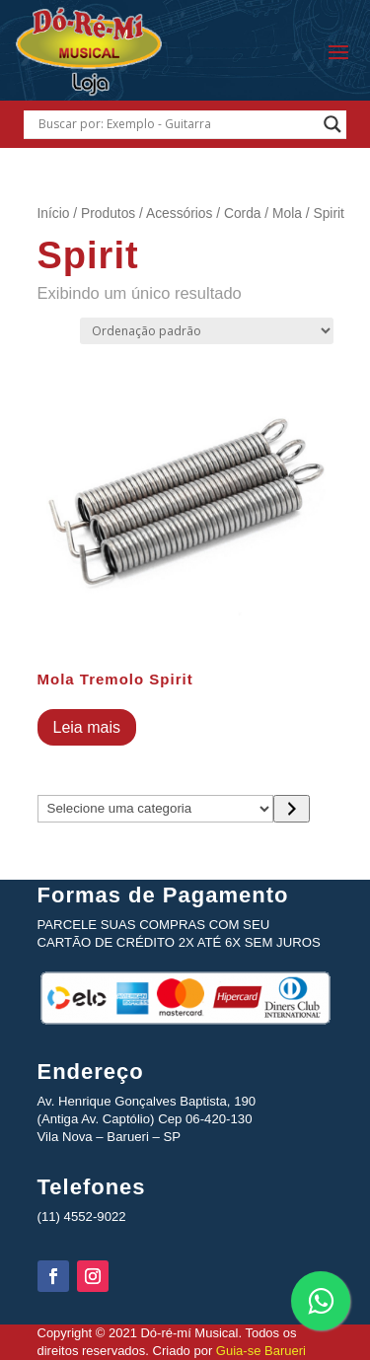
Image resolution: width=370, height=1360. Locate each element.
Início (53, 213)
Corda (242, 213)
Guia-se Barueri (259, 1350)
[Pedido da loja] (206, 331)
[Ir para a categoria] (291, 809)
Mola (287, 213)
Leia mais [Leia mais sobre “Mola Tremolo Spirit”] (86, 727)
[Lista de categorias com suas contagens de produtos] (155, 809)
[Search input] (176, 124)
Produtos (108, 213)
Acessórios (179, 213)
